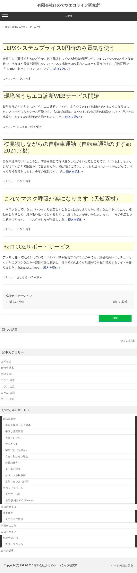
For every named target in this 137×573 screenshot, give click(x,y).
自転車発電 (9, 419)
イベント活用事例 (15, 475)
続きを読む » (62, 68)
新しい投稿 (122, 301)
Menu (68, 16)
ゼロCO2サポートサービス (37, 246)
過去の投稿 (14, 301)
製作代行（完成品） (16, 450)
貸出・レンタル (14, 437)
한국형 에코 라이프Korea (19, 500)
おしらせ (22, 126)
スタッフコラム (14, 544)
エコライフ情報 (14, 519)
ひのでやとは (10, 538)
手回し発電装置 (14, 431)
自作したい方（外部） (18, 481)
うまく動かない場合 (16, 456)
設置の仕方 (11, 462)
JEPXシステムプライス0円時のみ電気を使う (59, 48)
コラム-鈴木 (24, 78)
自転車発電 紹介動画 (18, 425)
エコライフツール (13, 488)
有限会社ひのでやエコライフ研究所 (68, 5)
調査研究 (8, 513)
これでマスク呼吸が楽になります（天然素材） (62, 198)
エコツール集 (13, 494)
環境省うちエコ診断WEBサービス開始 (51, 96)
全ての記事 (127, 340)
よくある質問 (13, 469)
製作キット (11, 443)
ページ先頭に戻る (122, 565)
